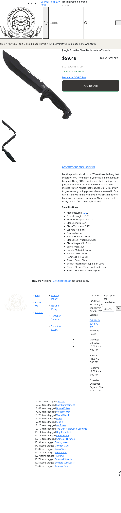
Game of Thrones (65, 438)
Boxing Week (62, 442)
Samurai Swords (63, 459)
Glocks (59, 421)
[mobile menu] (118, 23)
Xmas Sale (60, 449)
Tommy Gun (61, 466)
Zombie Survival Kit (65, 462)
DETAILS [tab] (81, 167)
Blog (37, 295)
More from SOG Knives (74, 77)
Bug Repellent (63, 432)
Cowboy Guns (62, 445)
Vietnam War (63, 411)
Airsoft (61, 401)
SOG (84, 212)
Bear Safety (61, 452)
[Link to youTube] (77, 339)
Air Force (61, 425)
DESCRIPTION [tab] (69, 167)
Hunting (59, 455)
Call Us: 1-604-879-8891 (95, 324)
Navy (58, 418)
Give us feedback (62, 280)
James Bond (62, 435)
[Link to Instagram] (39, 3)
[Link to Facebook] (77, 342)
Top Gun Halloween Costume (71, 428)
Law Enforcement (65, 404)
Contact (39, 312)
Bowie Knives (63, 408)
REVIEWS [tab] (90, 167)
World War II (63, 415)
